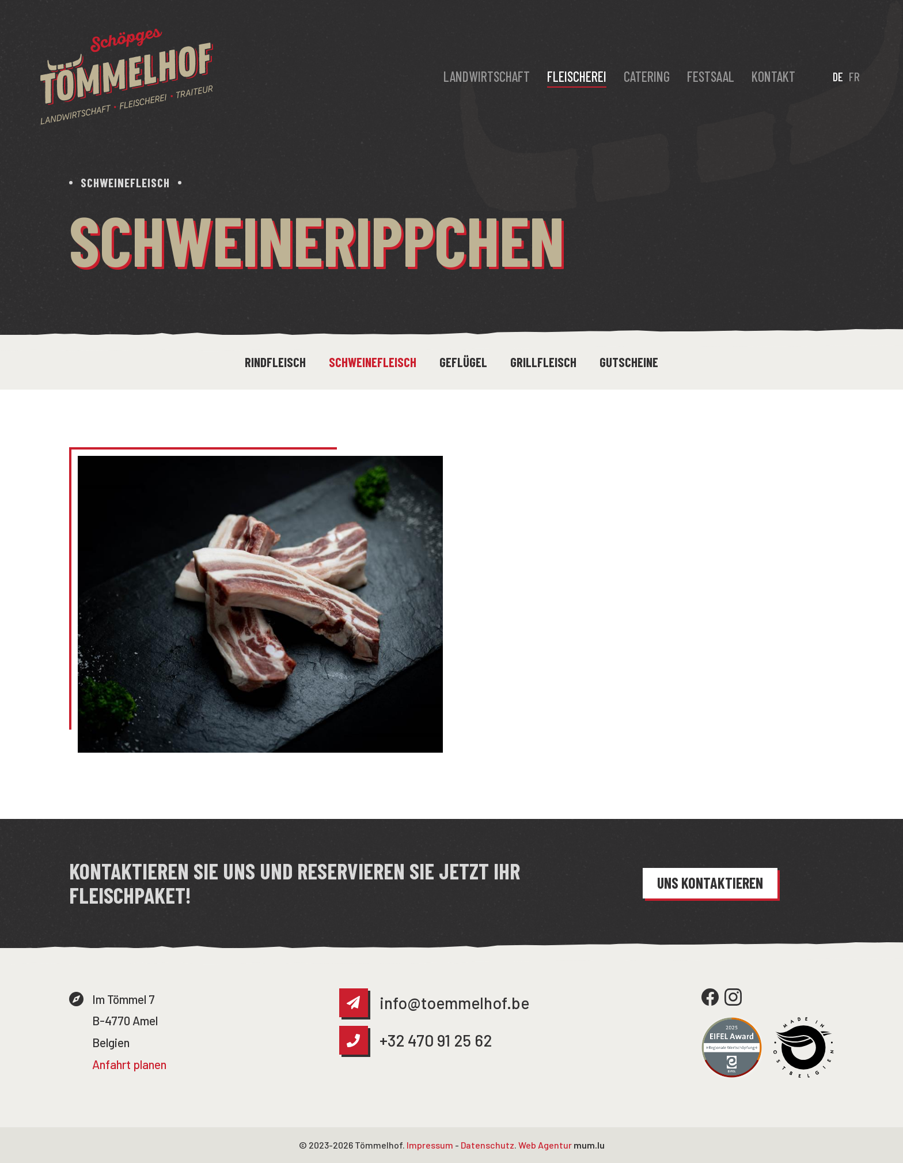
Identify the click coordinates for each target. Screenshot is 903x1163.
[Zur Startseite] (126, 76)
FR (854, 76)
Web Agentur (545, 1144)
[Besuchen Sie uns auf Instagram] (733, 997)
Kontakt (773, 76)
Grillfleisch (543, 361)
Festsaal (710, 76)
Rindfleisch (275, 361)
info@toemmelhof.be (454, 1003)
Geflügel (463, 361)
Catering (647, 76)
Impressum (430, 1144)
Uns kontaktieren (710, 883)
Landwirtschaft (486, 76)
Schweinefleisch (372, 361)
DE (838, 76)
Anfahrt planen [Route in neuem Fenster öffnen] (129, 1064)
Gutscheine (629, 361)
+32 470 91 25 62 (436, 1040)
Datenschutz (487, 1144)
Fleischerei (576, 76)
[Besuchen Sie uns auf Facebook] (710, 997)
